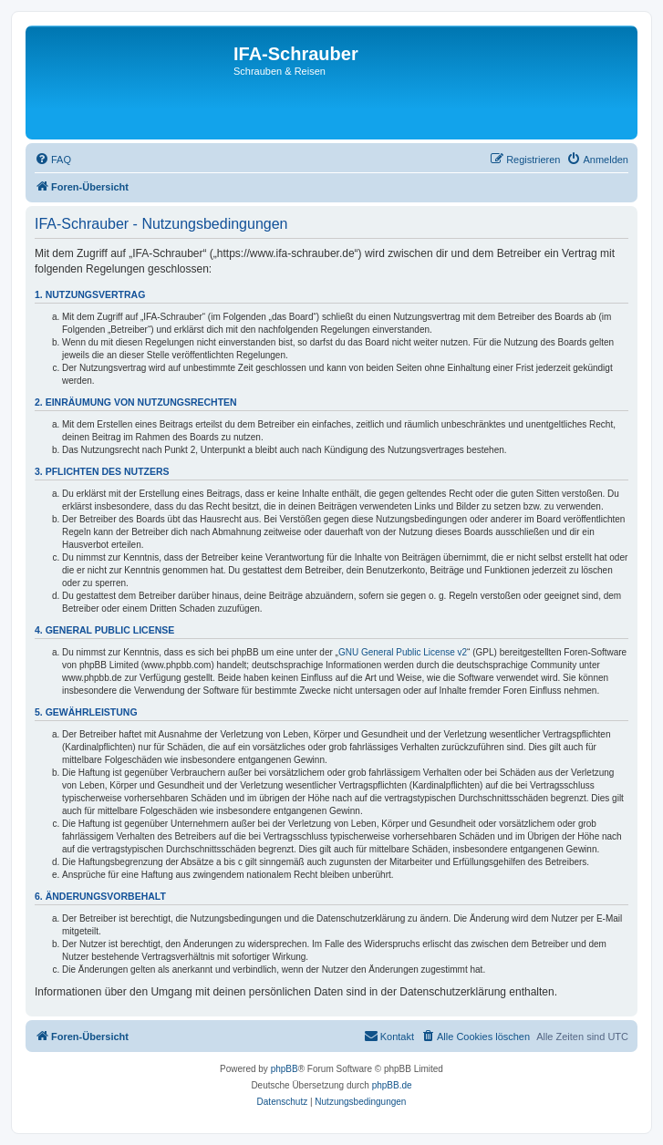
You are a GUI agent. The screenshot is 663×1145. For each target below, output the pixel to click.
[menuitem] (53, 159)
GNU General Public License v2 (402, 652)
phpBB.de (392, 1085)
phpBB (284, 1069)
